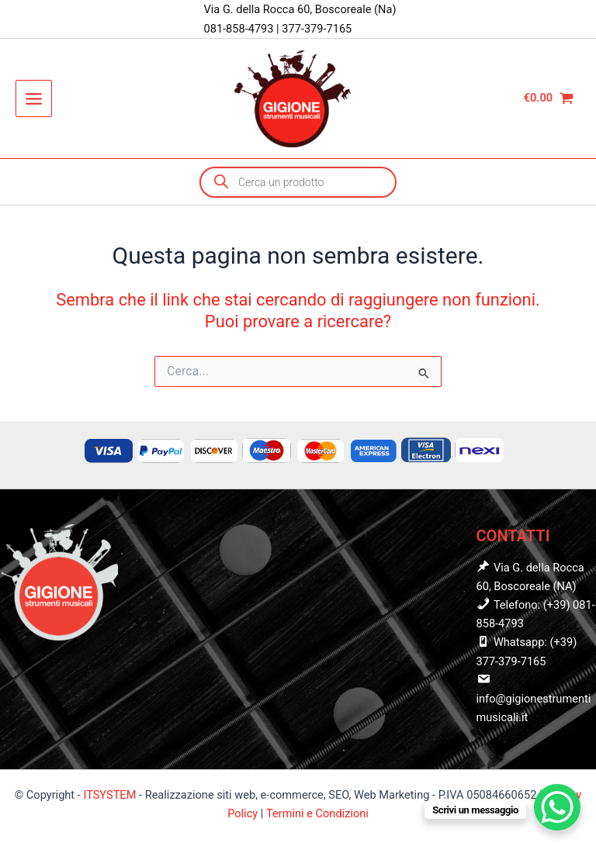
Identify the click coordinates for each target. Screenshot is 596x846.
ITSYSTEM (109, 795)
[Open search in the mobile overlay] (298, 182)
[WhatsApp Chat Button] (557, 807)
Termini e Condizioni (317, 813)
